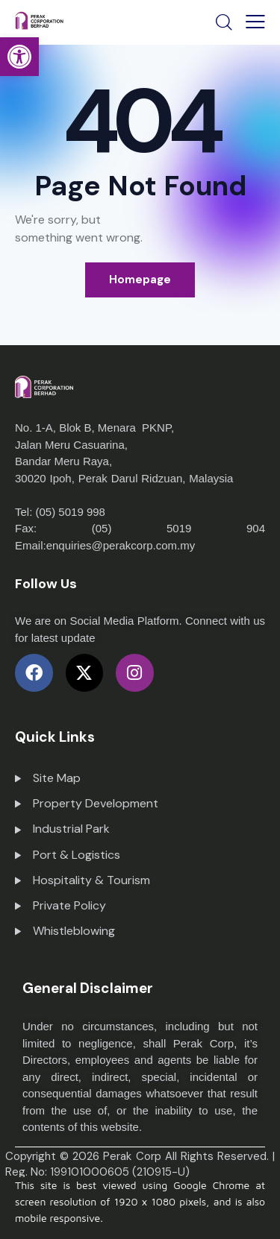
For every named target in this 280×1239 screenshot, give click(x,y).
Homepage (140, 279)
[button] (19, 56)
